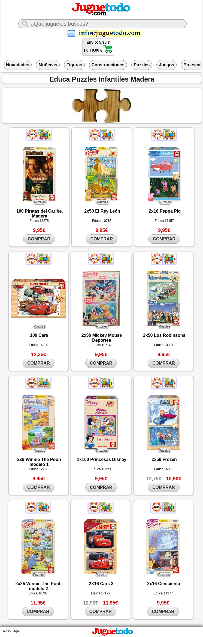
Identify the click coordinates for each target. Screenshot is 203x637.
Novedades (17, 64)
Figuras (74, 64)
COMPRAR (39, 239)
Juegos (166, 64)
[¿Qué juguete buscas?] (102, 23)
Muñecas (47, 64)
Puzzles (142, 64)
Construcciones (108, 64)
